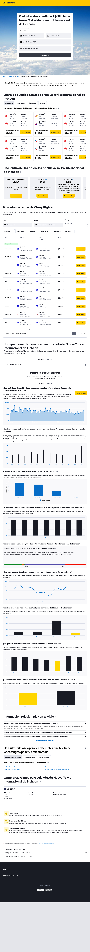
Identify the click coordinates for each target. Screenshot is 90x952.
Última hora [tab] (32, 101)
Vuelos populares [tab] (30, 755)
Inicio (4, 75)
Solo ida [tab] (42, 101)
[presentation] (35, 24)
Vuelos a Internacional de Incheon (55, 765)
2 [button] (77, 332)
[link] (16, 194)
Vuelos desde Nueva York (12, 768)
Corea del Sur (11, 75)
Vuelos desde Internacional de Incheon (57, 768)
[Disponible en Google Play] (41, 889)
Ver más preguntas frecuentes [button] (45, 739)
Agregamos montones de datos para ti (46, 851)
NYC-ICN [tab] (41, 358)
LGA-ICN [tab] (49, 358)
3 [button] (81, 332)
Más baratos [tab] (9, 101)
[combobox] (24, 30)
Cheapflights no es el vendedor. (46, 848)
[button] (30, 42)
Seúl (18, 75)
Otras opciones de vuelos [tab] (13, 755)
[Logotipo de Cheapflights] (9, 3)
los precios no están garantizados (46, 842)
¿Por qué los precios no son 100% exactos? (46, 855)
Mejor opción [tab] (21, 101)
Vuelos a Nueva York (10, 765)
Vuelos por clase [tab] (44, 755)
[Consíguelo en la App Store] (49, 889)
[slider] (88, 224)
